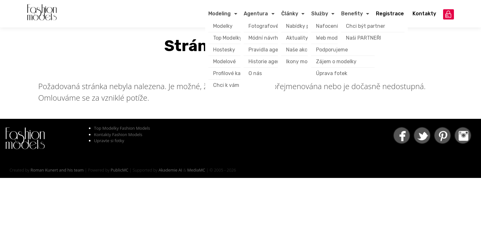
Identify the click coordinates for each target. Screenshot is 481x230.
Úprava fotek (331, 73)
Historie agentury (269, 61)
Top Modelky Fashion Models (122, 128)
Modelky (223, 26)
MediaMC (196, 170)
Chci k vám (226, 85)
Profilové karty (230, 73)
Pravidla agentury (269, 50)
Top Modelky (227, 38)
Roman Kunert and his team (57, 170)
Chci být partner (365, 26)
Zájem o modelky (336, 61)
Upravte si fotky (109, 140)
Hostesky (224, 50)
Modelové (224, 61)
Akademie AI (170, 170)
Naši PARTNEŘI (363, 38)
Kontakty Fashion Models (118, 134)
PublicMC (119, 170)
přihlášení (448, 14)
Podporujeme (332, 50)
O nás (255, 73)
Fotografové (263, 26)
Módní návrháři (266, 38)
